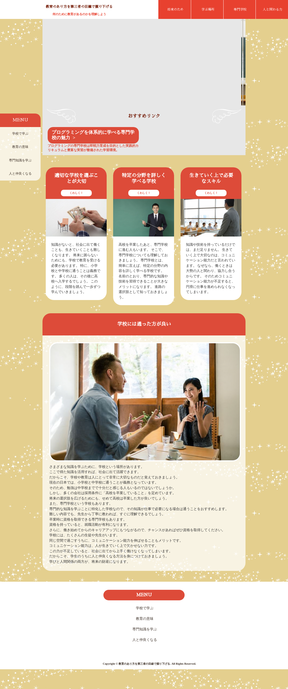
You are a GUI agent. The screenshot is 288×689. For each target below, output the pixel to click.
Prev (50, 74)
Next (237, 74)
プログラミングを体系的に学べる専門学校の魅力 (93, 154)
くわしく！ (76, 212)
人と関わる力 (272, 9)
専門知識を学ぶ (20, 160)
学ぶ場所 (207, 9)
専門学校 (240, 9)
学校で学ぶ (20, 133)
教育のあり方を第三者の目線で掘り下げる (79, 6)
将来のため (175, 9)
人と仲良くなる (20, 173)
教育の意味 (20, 147)
